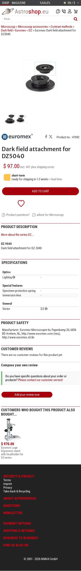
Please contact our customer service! (40, 380)
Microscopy (8, 27)
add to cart (40, 191)
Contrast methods (61, 27)
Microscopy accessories (33, 27)
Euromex (20, 30)
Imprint (7, 484)
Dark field (6, 30)
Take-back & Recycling (16, 491)
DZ (30, 30)
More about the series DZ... (17, 235)
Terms (7, 480)
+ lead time (55, 179)
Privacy (7, 487)
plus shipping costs (42, 167)
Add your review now (27, 395)
